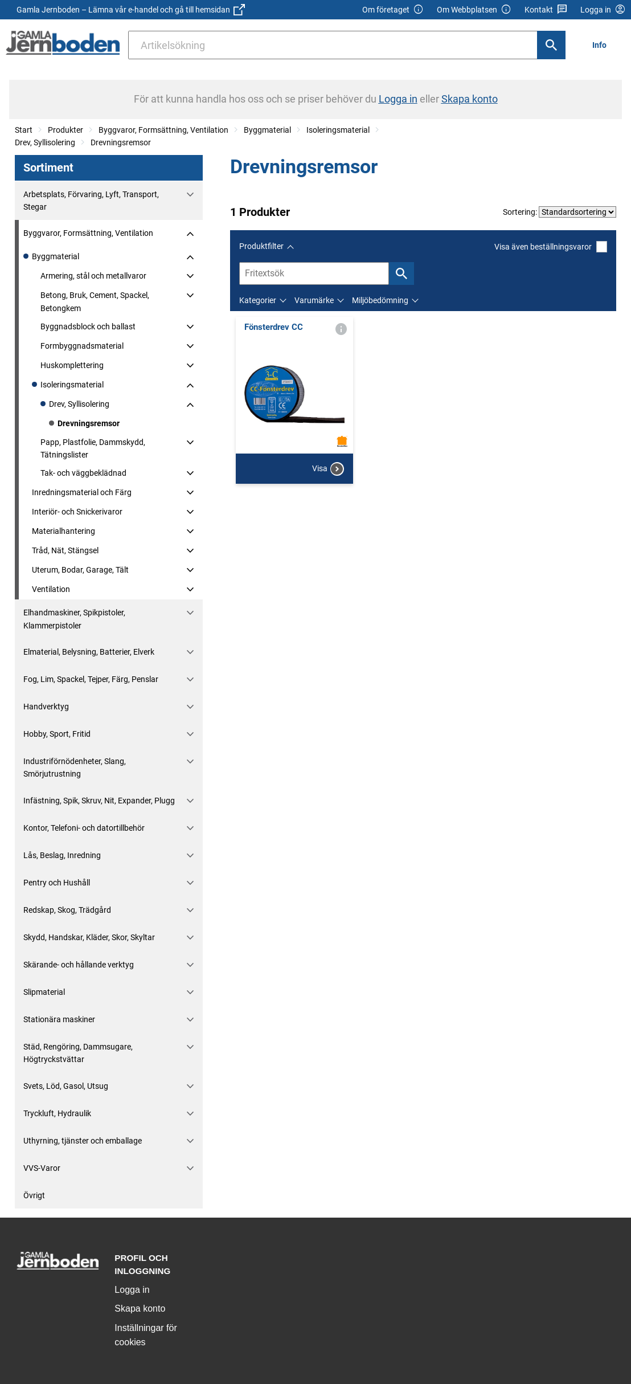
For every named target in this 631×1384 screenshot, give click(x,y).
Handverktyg (46, 706)
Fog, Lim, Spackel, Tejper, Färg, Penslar (90, 679)
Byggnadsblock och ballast (88, 326)
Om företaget (393, 10)
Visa (328, 469)
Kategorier (257, 300)
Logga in (131, 1290)
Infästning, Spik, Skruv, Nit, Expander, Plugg (99, 800)
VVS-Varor (41, 1168)
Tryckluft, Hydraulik (57, 1113)
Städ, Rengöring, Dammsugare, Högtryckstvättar (78, 1053)
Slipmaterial (44, 992)
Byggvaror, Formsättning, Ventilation (163, 129)
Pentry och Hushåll (56, 882)
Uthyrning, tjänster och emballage (82, 1140)
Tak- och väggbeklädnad (83, 472)
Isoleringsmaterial (338, 129)
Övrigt (34, 1195)
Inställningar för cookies (145, 1335)
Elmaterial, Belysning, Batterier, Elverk (88, 651)
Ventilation (51, 589)
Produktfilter (261, 246)
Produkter (65, 129)
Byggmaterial (267, 129)
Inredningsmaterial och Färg (82, 492)
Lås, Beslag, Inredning (62, 855)
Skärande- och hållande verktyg (78, 964)
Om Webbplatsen (474, 10)
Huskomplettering (72, 365)
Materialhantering (63, 531)
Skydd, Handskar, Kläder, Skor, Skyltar (89, 937)
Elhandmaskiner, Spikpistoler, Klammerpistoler (74, 619)
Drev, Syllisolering (45, 142)
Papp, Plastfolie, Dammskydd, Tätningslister (92, 448)
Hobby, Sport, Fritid (57, 733)
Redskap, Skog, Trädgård (67, 909)
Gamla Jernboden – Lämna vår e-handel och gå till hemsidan (131, 9)
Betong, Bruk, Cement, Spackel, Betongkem (94, 301)
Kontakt (546, 10)
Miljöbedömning (380, 300)
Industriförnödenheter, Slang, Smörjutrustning (74, 767)
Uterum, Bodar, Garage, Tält (80, 569)
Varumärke (314, 300)
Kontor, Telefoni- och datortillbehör (84, 827)
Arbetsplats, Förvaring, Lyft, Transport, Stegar (91, 200)
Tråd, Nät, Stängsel (65, 550)
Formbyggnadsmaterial (82, 345)
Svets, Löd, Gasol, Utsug (65, 1086)
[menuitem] (602, 44)
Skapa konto (139, 1308)
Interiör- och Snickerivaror (77, 511)
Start (23, 129)
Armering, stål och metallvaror (93, 275)
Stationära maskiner (59, 1019)
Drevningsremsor (121, 142)
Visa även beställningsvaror (550, 246)
